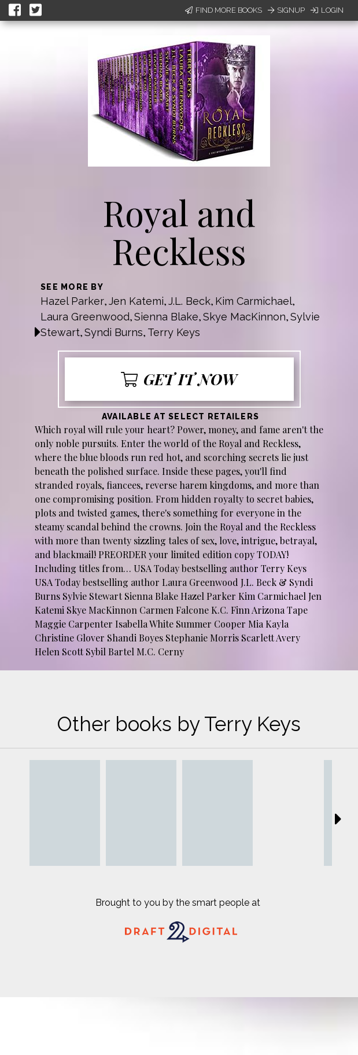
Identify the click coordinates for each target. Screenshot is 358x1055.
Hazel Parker (72, 301)
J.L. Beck (189, 301)
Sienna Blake (166, 317)
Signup (286, 10)
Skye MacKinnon (244, 317)
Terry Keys (173, 332)
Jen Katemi (136, 301)
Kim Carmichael (253, 301)
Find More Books (223, 10)
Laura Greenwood (85, 317)
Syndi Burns (113, 332)
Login (327, 10)
